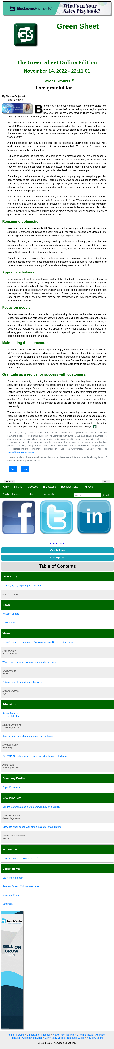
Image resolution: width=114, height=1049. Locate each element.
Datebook (33, 486)
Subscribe (9, 481)
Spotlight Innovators (12, 494)
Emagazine (33, 1034)
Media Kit (34, 494)
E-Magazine (49, 486)
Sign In (106, 481)
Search (106, 495)
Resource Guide (70, 486)
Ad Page (88, 486)
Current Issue (57, 543)
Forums (18, 486)
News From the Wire (64, 1034)
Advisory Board (95, 1038)
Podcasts (15, 1038)
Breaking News (85, 1034)
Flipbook (45, 1034)
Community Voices (55, 1038)
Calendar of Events (32, 1038)
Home (5, 486)
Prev (13, 469)
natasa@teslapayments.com (20, 452)
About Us (49, 494)
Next (25, 469)
